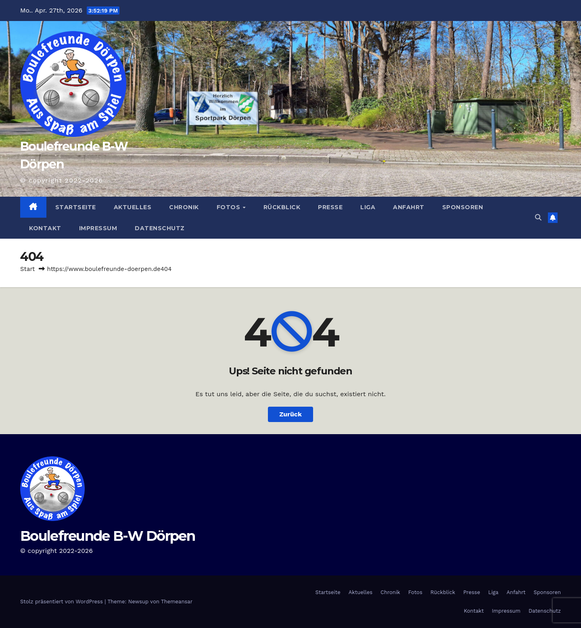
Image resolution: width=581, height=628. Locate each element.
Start (27, 269)
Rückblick (282, 207)
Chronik (184, 207)
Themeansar (176, 602)
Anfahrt (408, 207)
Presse (330, 207)
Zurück (290, 414)
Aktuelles (133, 207)
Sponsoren (462, 207)
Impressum (98, 228)
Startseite (75, 207)
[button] (538, 217)
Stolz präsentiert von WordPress (62, 602)
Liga (367, 207)
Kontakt (45, 228)
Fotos (229, 207)
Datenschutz (160, 228)
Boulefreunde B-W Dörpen (107, 535)
